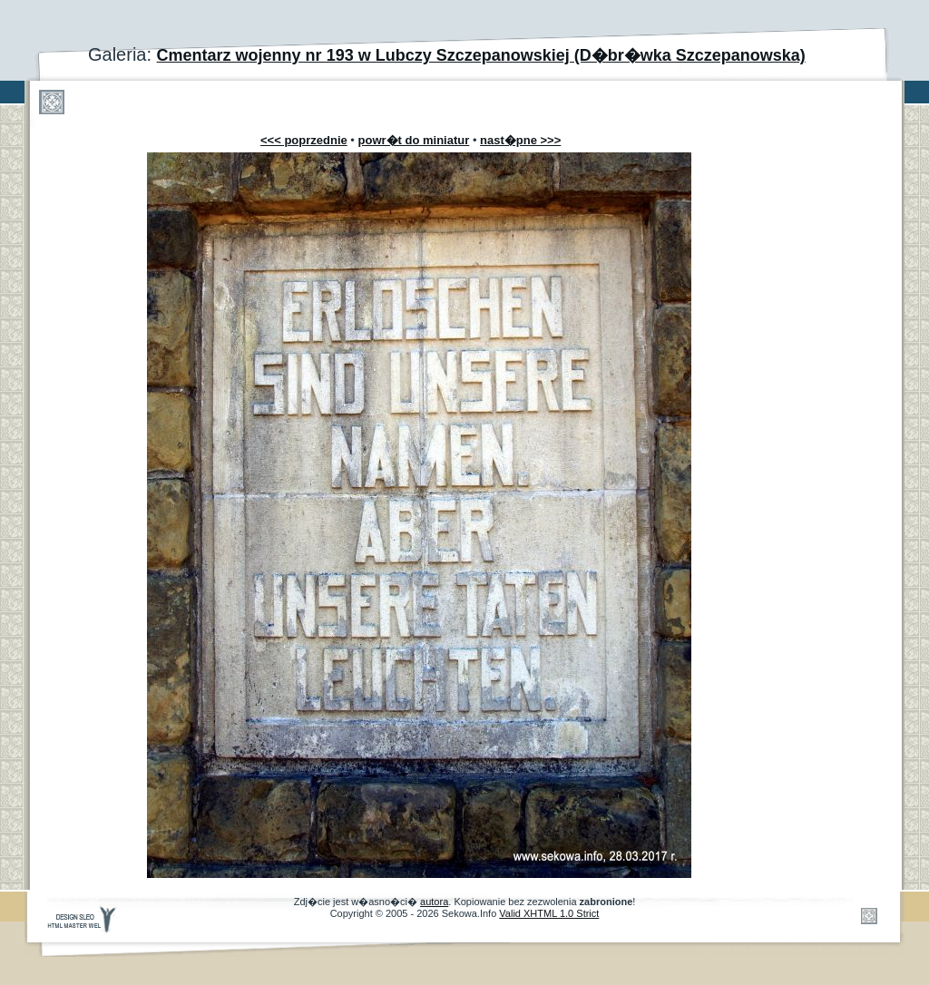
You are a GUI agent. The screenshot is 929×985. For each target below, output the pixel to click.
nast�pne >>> (520, 140)
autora (434, 901)
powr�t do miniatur (414, 140)
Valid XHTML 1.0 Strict (549, 913)
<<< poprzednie (303, 140)
